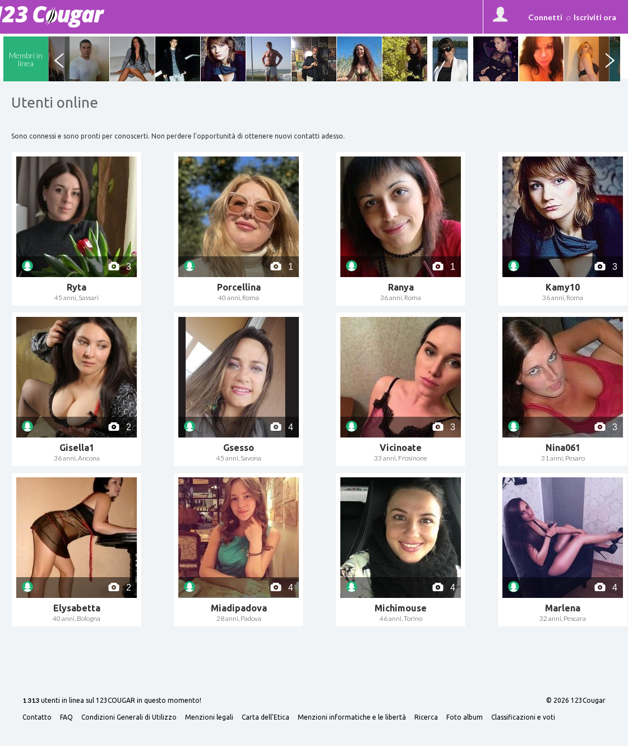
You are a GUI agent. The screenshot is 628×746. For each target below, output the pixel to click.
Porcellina (239, 287)
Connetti (545, 17)
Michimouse (401, 608)
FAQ (66, 717)
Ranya (401, 287)
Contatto (37, 717)
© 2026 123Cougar (576, 700)
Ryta (76, 287)
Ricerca (426, 717)
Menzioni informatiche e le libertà (352, 717)
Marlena (562, 608)
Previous (59, 58)
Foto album (464, 717)
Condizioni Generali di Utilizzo (129, 717)
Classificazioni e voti (523, 717)
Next (609, 58)
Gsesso (238, 448)
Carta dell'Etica (265, 717)
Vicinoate (401, 448)
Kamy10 (563, 287)
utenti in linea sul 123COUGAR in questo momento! (111, 700)
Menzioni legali (209, 717)
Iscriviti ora (595, 17)
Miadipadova (239, 608)
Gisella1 (76, 448)
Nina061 (563, 448)
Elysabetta (76, 608)
